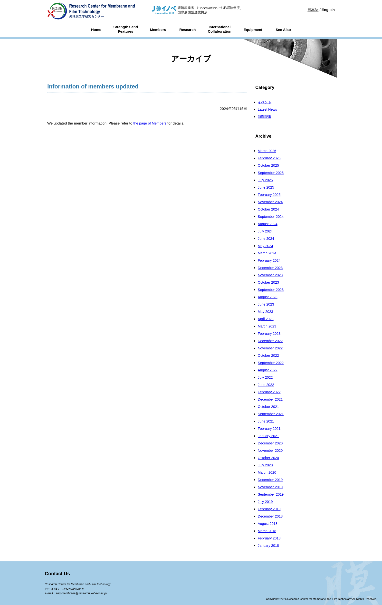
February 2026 (270, 158)
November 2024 (271, 202)
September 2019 (271, 494)
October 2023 (269, 282)
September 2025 (271, 173)
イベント (265, 102)
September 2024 (271, 216)
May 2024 (266, 246)
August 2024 (268, 224)
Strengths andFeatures (125, 29)
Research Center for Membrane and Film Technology (79, 584)
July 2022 (265, 377)
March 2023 (267, 326)
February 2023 (270, 333)
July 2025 (265, 180)
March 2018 (267, 531)
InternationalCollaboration (219, 29)
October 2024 (269, 209)
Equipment (252, 30)
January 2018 (269, 545)
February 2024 (270, 260)
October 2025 (269, 165)
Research (187, 30)
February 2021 (270, 428)
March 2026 (267, 151)
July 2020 (265, 465)
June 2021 (266, 421)
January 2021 (269, 436)
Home (96, 30)
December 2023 (271, 268)
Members (158, 30)
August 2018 (268, 523)
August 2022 (268, 370)
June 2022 (266, 385)
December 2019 (271, 480)
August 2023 (268, 297)
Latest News (268, 109)
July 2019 (265, 501)
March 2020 (267, 472)
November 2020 (271, 450)
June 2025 (266, 187)
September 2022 (271, 363)
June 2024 (266, 238)
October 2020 (269, 458)
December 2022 (271, 341)
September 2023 (271, 290)
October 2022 (269, 355)
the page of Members (150, 123)
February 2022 (270, 392)
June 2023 (266, 304)
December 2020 (271, 443)
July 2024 (265, 231)
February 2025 (270, 194)
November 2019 (271, 487)
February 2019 (270, 509)
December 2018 (271, 516)
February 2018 (270, 538)
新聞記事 (265, 117)
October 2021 (269, 406)
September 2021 (271, 414)
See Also (283, 30)
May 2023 (266, 311)
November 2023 (271, 275)
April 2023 (266, 319)
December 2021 (271, 399)
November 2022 (271, 348)
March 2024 (267, 253)
